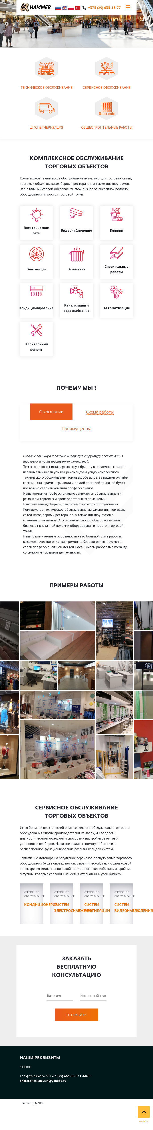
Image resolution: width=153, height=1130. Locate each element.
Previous (6, 24)
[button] (147, 690)
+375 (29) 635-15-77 (102, 7)
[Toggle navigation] (128, 7)
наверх (143, 1121)
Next (146, 24)
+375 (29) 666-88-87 (64, 1076)
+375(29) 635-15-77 (34, 1076)
